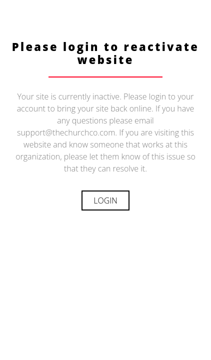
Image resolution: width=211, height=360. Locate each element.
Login (106, 200)
